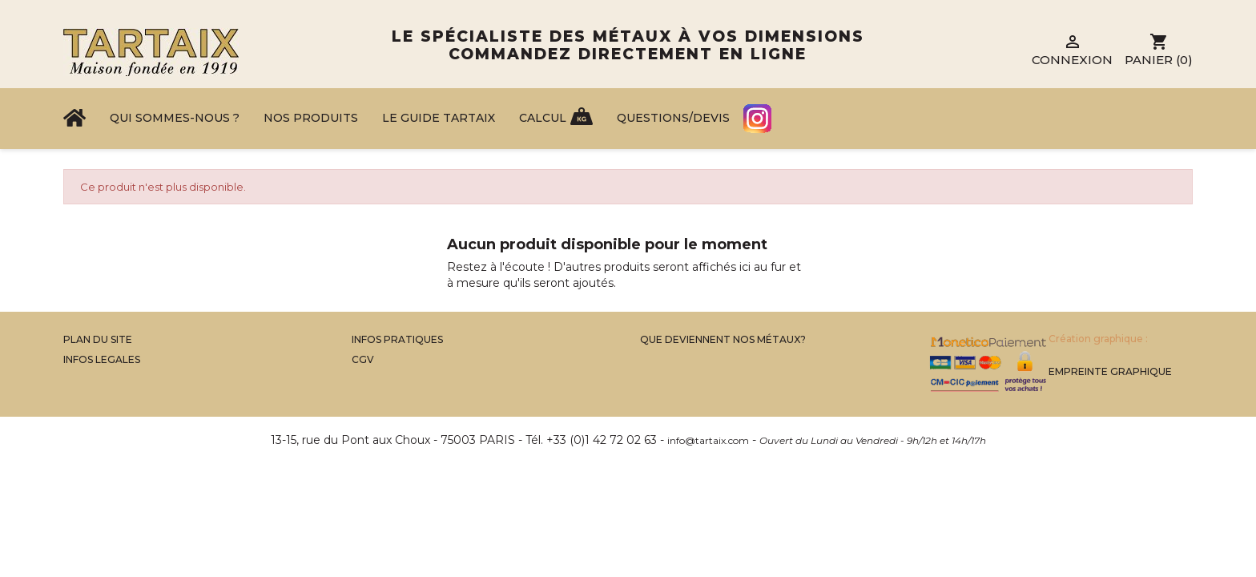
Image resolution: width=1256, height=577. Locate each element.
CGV (363, 359)
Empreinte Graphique (1110, 371)
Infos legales (101, 359)
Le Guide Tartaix (438, 118)
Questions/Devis (673, 118)
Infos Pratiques (397, 339)
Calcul (542, 118)
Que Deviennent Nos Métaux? (723, 339)
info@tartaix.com (708, 440)
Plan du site (97, 339)
